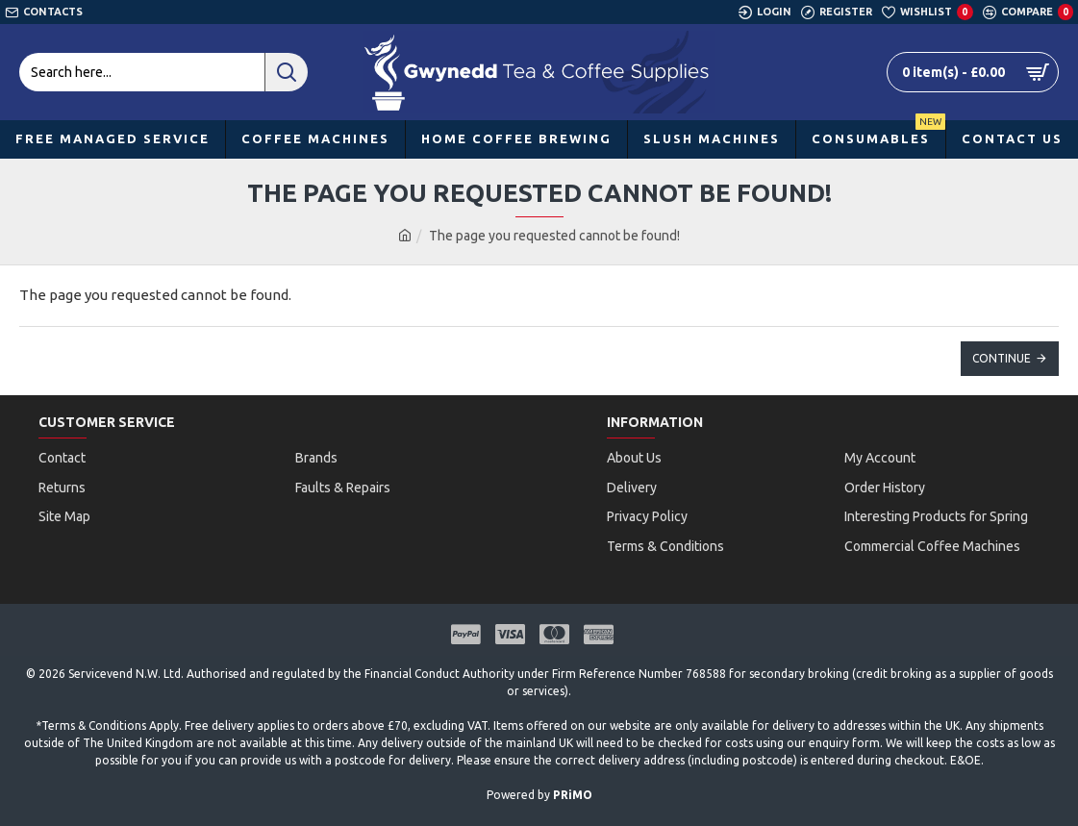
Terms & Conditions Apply (110, 708)
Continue (1001, 358)
